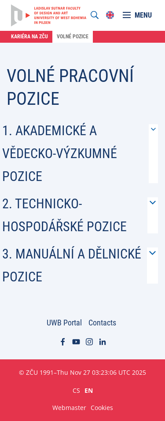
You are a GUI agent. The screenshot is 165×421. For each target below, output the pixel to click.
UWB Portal (64, 322)
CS (76, 390)
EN (88, 390)
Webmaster (69, 407)
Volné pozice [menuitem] (72, 36)
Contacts (102, 322)
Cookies (102, 407)
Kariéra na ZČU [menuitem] (29, 36)
